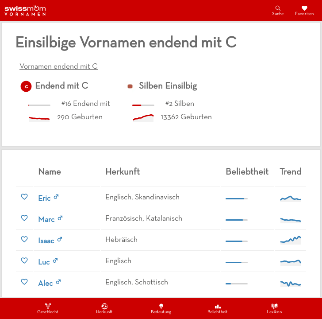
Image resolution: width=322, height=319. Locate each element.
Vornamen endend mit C (58, 66)
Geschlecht (47, 308)
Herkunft (104, 308)
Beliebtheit (217, 308)
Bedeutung (161, 308)
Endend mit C (61, 86)
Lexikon (274, 308)
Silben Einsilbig (168, 86)
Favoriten (304, 10)
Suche (278, 10)
